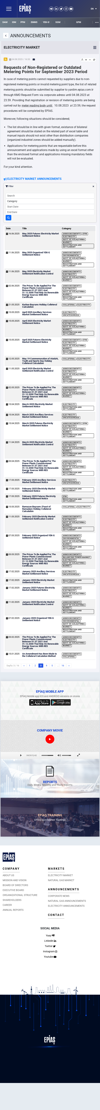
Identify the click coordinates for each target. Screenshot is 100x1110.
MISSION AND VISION (14, 880)
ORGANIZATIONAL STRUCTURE (20, 895)
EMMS (34, 22)
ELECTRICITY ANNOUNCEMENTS (66, 905)
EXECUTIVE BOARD (13, 890)
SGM (57, 22)
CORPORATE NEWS (58, 896)
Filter (50, 186)
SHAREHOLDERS (12, 900)
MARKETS (56, 868)
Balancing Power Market (76, 557)
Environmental (71, 255)
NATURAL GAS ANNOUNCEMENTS (67, 900)
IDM (14, 22)
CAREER (7, 905)
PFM (22, 22)
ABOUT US (8, 875)
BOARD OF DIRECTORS (15, 885)
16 (63, 665)
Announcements (72, 234)
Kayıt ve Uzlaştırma (74, 239)
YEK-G (46, 22)
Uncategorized (71, 315)
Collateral (69, 305)
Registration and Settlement (72, 246)
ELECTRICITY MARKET (60, 875)
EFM (85, 234)
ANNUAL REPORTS (13, 909)
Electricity (69, 237)
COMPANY (11, 868)
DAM (4, 22)
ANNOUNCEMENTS (63, 889)
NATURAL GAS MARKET (61, 880)
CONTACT (56, 915)
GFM (78, 22)
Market (67, 242)
